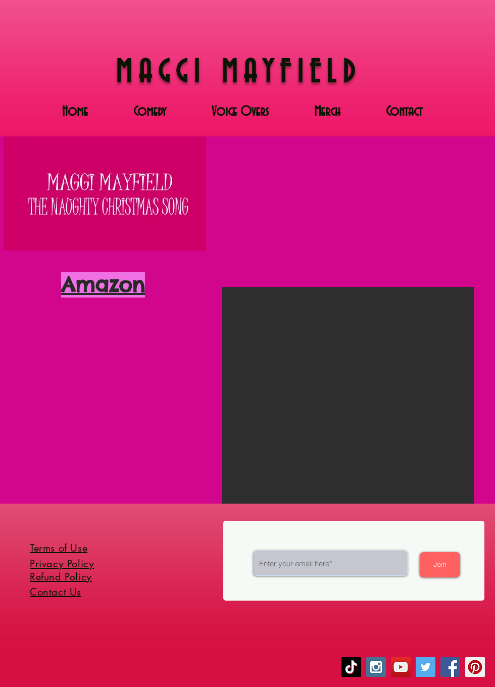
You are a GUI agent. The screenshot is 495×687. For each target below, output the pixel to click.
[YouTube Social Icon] (401, 667)
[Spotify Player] (101, 334)
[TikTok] (351, 667)
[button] (348, 395)
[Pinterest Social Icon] (475, 667)
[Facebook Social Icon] (450, 667)
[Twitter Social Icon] (425, 667)
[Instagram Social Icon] (376, 667)
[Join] (440, 564)
